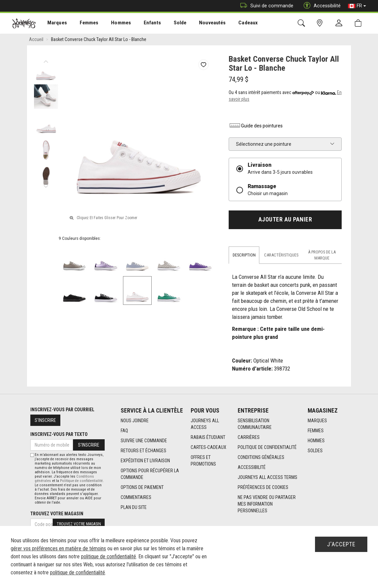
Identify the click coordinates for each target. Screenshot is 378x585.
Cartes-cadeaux (208, 447)
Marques (53, 23)
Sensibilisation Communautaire (255, 424)
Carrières (249, 437)
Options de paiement (142, 487)
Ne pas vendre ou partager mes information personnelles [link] (267, 504)
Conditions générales (261, 457)
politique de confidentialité (108, 556)
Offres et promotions (203, 461)
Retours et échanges (143, 451)
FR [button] (357, 6)
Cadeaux (235, 23)
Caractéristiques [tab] (281, 254)
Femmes (84, 23)
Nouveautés (202, 23)
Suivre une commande (144, 441)
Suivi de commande (265, 6)
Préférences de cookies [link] (263, 487)
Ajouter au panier (285, 219)
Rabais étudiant (208, 437)
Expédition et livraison (145, 461)
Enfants (144, 23)
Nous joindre (135, 421)
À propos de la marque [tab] (322, 254)
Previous (46, 60)
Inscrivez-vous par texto (59, 434)
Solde (171, 23)
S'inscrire (45, 420)
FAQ (124, 431)
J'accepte (341, 544)
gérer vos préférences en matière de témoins (58, 548)
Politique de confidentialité (267, 447)
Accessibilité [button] (320, 6)
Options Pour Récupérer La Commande (150, 474)
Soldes (315, 451)
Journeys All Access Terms (267, 477)
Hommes (115, 23)
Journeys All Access (205, 424)
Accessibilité (252, 467)
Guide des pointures (256, 126)
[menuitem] (53, 23)
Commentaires (136, 497)
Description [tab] (244, 254)
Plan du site (134, 507)
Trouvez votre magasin (56, 513)
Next (46, 185)
